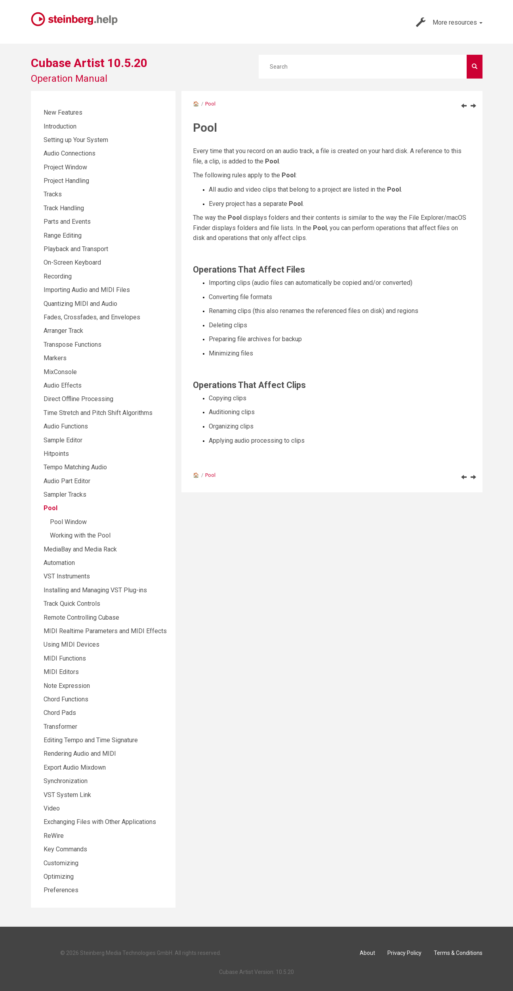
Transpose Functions (72, 344)
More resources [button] (449, 22)
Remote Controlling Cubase (81, 617)
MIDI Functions (65, 658)
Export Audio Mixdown (75, 767)
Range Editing (63, 235)
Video (52, 808)
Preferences (61, 890)
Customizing (61, 863)
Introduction (60, 126)
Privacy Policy (404, 953)
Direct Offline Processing (78, 399)
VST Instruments (67, 576)
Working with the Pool (80, 535)
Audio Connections (69, 153)
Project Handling (66, 180)
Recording (58, 276)
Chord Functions (66, 699)
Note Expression (67, 685)
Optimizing (59, 876)
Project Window (65, 167)
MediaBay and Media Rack (80, 549)
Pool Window (68, 522)
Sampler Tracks (65, 494)
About (367, 953)
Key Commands (65, 849)
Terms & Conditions (458, 953)
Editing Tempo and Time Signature (91, 740)
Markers (55, 358)
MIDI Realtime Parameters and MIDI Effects (105, 631)
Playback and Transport (76, 249)
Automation (59, 563)
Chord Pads (60, 712)
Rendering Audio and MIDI (80, 753)
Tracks (53, 194)
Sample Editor (63, 440)
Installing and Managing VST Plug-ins (95, 590)
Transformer (60, 726)
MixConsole (60, 372)
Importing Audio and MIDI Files (87, 290)
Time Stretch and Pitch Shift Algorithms (98, 413)
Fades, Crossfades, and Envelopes (92, 317)
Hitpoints (56, 453)
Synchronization (66, 781)
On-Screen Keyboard (72, 262)
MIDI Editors (61, 672)
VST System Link (67, 795)
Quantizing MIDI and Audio (80, 303)
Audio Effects (63, 385)
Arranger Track (63, 330)
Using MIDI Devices (71, 644)
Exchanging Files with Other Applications (100, 822)
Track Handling (64, 208)
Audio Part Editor (67, 481)
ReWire (54, 835)
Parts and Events (67, 221)
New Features (63, 112)
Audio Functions (66, 426)
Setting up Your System (76, 140)
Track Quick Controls (72, 603)
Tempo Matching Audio (75, 467)
